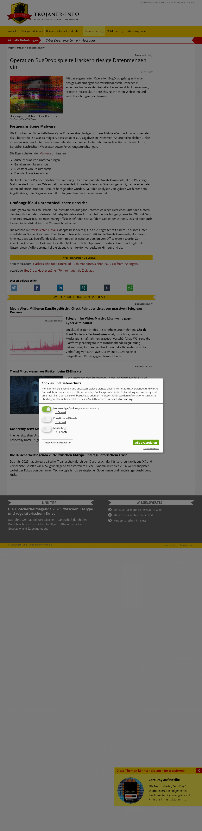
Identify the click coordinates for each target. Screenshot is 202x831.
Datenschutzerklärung (119, 399)
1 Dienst (59, 412)
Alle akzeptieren (146, 442)
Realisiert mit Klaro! (151, 448)
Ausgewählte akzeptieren (57, 442)
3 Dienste (60, 432)
